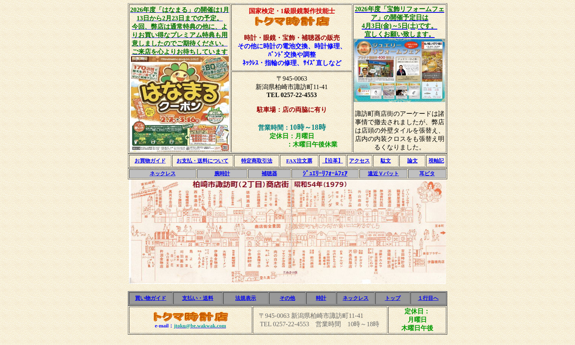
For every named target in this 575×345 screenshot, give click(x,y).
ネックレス (163, 173)
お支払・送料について (202, 161)
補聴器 (269, 173)
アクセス (359, 161)
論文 (412, 161)
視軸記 (436, 161)
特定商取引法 (256, 161)
